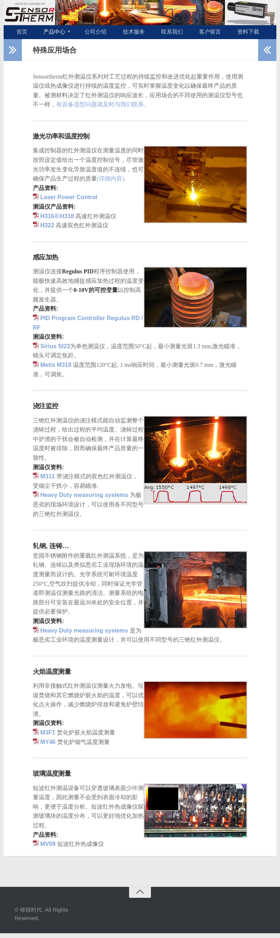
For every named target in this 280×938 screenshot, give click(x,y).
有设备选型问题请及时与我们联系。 (102, 109)
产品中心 (47, 34)
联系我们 (153, 34)
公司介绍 (86, 34)
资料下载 (220, 34)
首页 (20, 34)
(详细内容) (110, 183)
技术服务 (120, 34)
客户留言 (187, 34)
